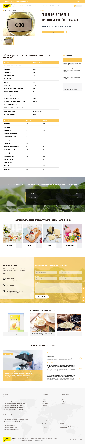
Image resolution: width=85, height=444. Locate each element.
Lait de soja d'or (15, 334)
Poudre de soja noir (68, 85)
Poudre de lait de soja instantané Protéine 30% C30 (33, 10)
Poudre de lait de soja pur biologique (11, 429)
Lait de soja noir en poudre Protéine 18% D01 (69, 334)
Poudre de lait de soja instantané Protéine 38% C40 (71, 78)
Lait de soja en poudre (17, 10)
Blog (59, 6)
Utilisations (36, 6)
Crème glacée (45, 403)
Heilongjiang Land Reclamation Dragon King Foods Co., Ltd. (37, 438)
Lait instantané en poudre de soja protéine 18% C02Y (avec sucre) (72, 67)
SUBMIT (41, 297)
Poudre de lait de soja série (9, 425)
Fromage (44, 401)
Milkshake (44, 405)
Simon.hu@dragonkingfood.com (21, 1)
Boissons (44, 397)
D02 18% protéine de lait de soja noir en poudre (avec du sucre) (16, 419)
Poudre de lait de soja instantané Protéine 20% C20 (71, 71)
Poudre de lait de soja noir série (10, 427)
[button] (1, 40)
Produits (22, 6)
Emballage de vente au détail (70, 89)
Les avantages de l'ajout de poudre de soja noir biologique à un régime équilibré (61, 355)
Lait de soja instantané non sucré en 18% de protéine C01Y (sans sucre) (72, 64)
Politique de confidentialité (28, 440)
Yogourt (44, 399)
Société (29, 6)
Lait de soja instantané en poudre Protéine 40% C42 (72, 81)
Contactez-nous (66, 6)
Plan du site (20, 440)
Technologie (44, 6)
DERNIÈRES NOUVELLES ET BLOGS (42, 346)
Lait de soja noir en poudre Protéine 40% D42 (13, 421)
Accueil (6, 10)
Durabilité (52, 6)
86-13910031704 (8, 1)
